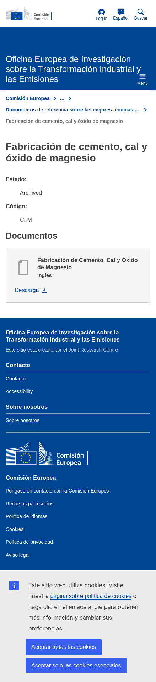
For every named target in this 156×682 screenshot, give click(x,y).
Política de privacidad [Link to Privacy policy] (29, 542)
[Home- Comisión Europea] (49, 14)
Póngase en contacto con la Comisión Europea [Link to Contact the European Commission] (57, 491)
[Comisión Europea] (57, 455)
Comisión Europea (28, 98)
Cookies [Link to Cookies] (15, 529)
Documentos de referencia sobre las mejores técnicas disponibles (73, 110)
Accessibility (19, 391)
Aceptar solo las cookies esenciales (76, 665)
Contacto (16, 378)
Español (120, 14)
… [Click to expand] (62, 98)
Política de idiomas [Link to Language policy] (27, 516)
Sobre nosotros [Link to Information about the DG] (22, 420)
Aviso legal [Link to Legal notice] (17, 555)
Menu (142, 79)
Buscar (140, 14)
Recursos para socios (30, 503)
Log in (102, 15)
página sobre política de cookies (90, 596)
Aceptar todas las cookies (63, 647)
